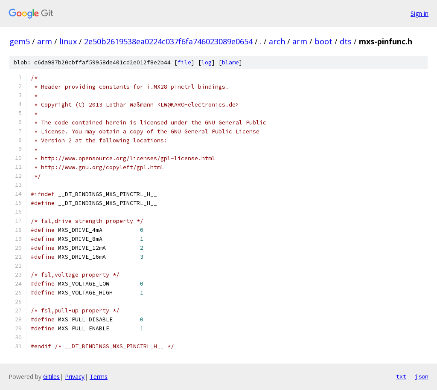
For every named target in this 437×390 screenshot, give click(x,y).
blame (230, 62)
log (206, 62)
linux (68, 41)
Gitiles (51, 377)
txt (401, 376)
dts (346, 41)
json (421, 376)
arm (44, 41)
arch (277, 41)
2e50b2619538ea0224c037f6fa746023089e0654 (168, 41)
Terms (99, 377)
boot (323, 41)
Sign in (419, 13)
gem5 (19, 41)
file (184, 62)
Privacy (74, 377)
